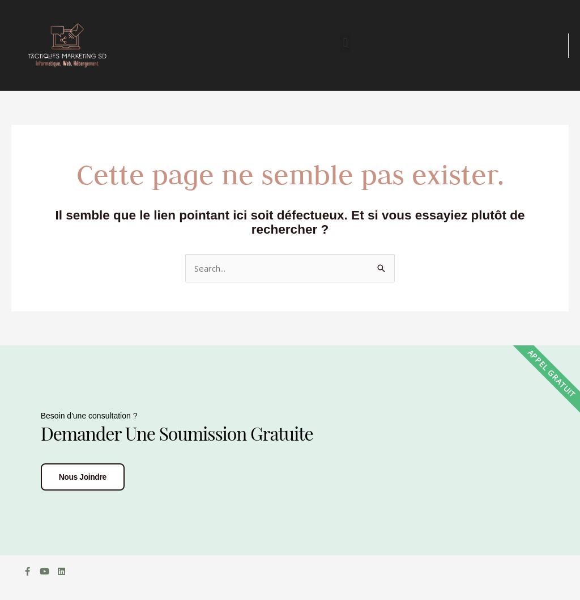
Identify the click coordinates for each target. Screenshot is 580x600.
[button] (345, 42)
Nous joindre (82, 476)
